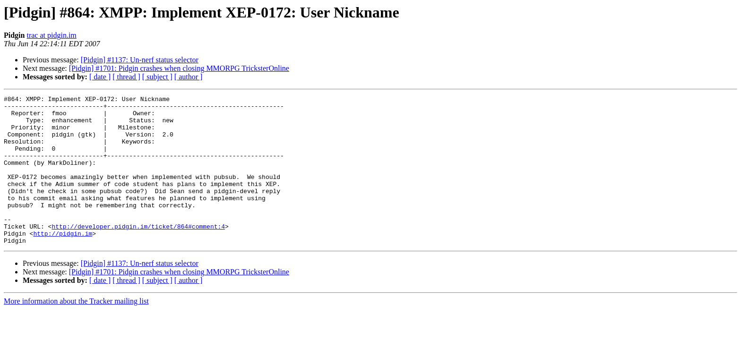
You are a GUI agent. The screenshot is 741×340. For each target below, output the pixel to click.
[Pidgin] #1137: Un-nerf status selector (139, 60)
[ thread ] (126, 77)
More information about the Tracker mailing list (76, 331)
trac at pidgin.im (51, 35)
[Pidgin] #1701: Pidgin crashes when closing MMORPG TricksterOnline (179, 68)
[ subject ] (157, 77)
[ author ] (188, 77)
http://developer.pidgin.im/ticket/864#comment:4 (138, 253)
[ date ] (100, 77)
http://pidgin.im (62, 261)
